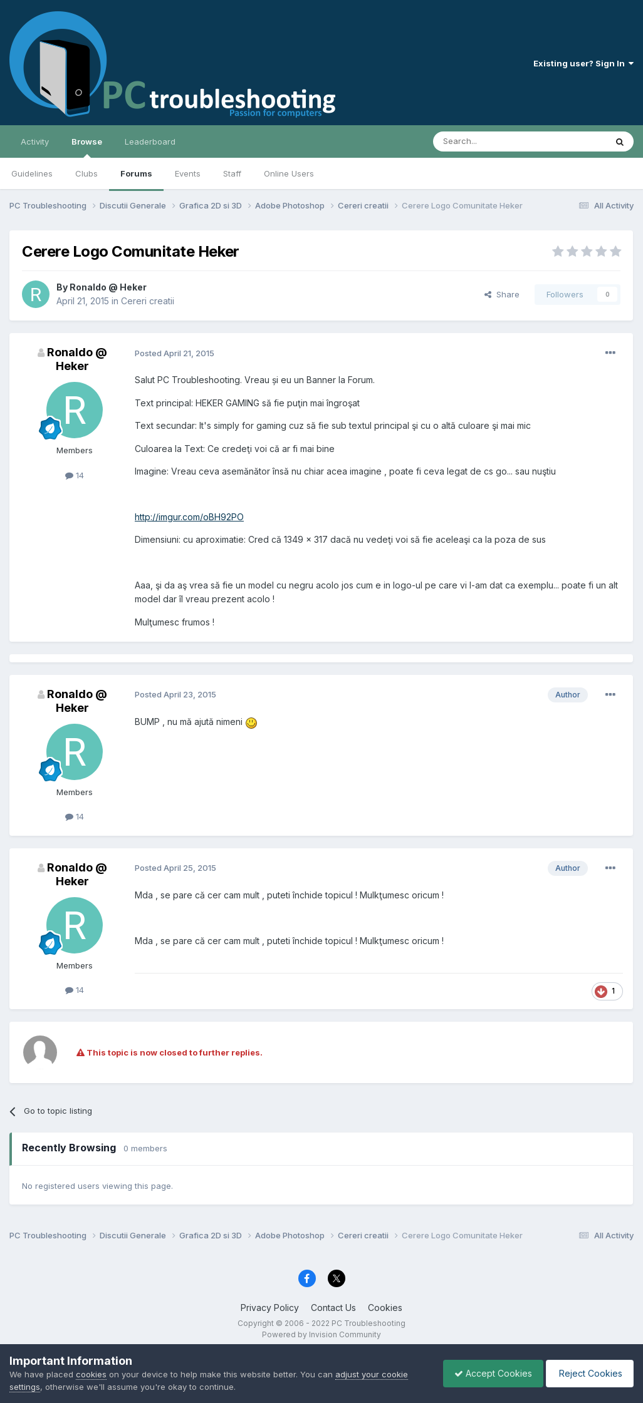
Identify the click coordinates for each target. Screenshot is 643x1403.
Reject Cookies (587, 1373)
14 (74, 475)
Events (188, 173)
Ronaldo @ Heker (108, 287)
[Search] (487, 141)
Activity (35, 141)
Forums (136, 173)
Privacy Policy (270, 1307)
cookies (91, 1374)
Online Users (289, 173)
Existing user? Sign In (583, 63)
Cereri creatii (147, 301)
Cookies (385, 1307)
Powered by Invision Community (321, 1334)
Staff (232, 173)
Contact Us (333, 1307)
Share (502, 294)
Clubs (86, 173)
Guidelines (32, 173)
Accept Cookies (487, 1373)
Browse (86, 147)
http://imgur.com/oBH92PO (189, 516)
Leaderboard (150, 141)
